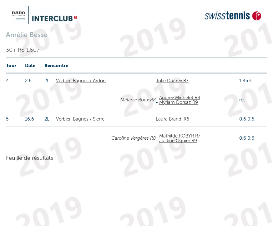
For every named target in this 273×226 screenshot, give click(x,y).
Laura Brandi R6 (172, 118)
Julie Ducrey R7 (172, 80)
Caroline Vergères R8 (133, 138)
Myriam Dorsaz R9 (178, 102)
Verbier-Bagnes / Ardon (81, 80)
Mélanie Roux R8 (138, 99)
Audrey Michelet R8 (179, 97)
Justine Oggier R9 (178, 140)
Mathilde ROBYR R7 (179, 135)
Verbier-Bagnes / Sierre (80, 118)
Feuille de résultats (29, 158)
